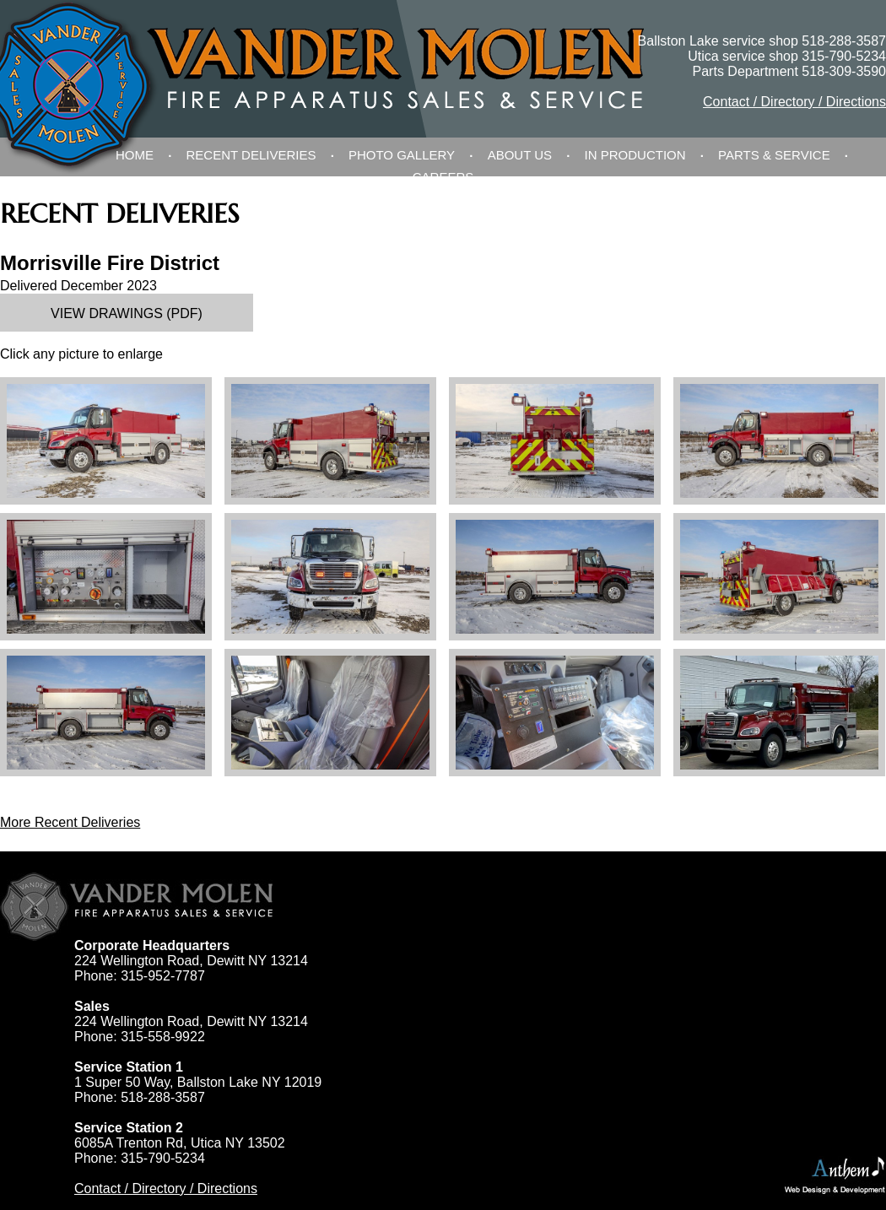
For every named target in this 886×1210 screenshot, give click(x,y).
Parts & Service (774, 155)
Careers (443, 177)
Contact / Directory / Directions (794, 102)
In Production (635, 155)
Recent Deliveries (251, 155)
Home (135, 155)
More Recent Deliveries (70, 822)
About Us (520, 155)
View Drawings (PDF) (127, 313)
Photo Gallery (401, 155)
